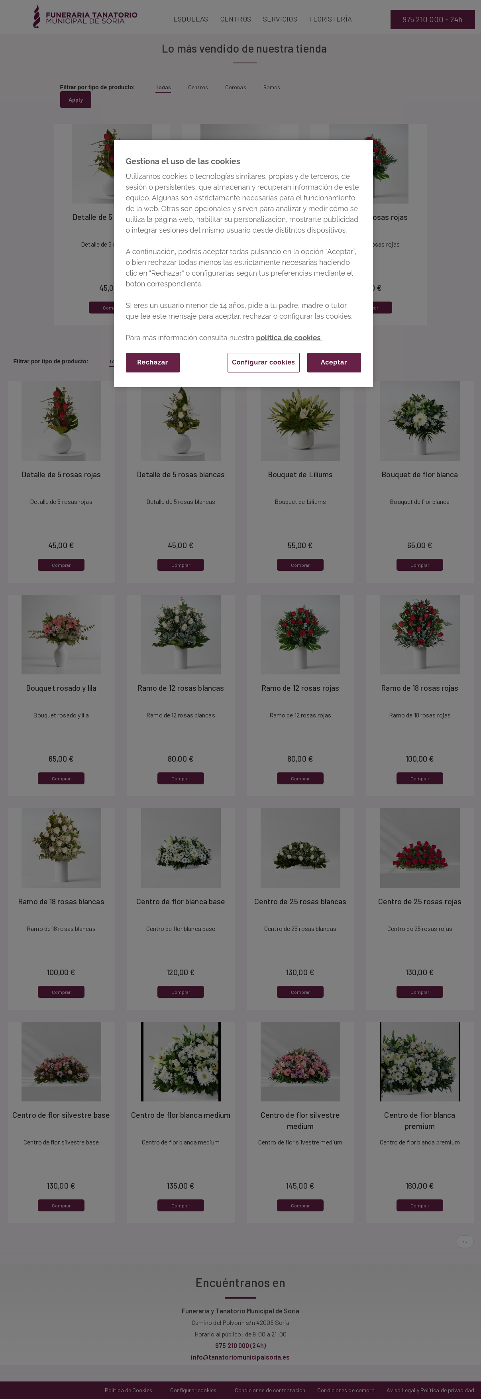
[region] (243, 263)
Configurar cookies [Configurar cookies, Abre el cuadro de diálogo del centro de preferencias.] (263, 362)
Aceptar (334, 362)
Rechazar (152, 362)
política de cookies (289, 337)
